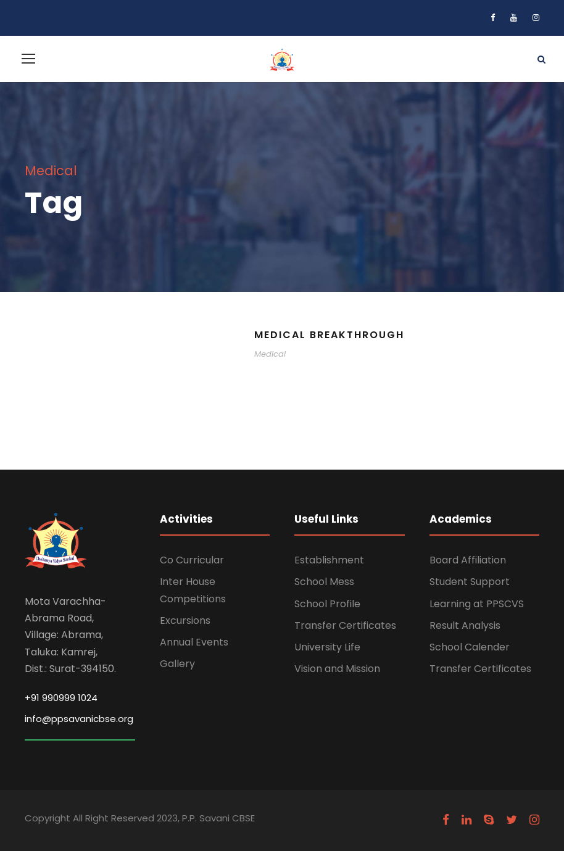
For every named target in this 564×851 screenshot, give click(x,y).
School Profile (327, 604)
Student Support (469, 582)
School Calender (469, 647)
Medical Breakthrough (329, 335)
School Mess (324, 582)
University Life (327, 647)
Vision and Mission (337, 669)
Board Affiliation (467, 560)
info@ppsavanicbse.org (79, 718)
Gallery (177, 664)
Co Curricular (192, 560)
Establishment (329, 560)
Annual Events (194, 642)
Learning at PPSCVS (476, 604)
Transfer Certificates (345, 625)
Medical (270, 354)
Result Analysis (464, 625)
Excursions (185, 620)
